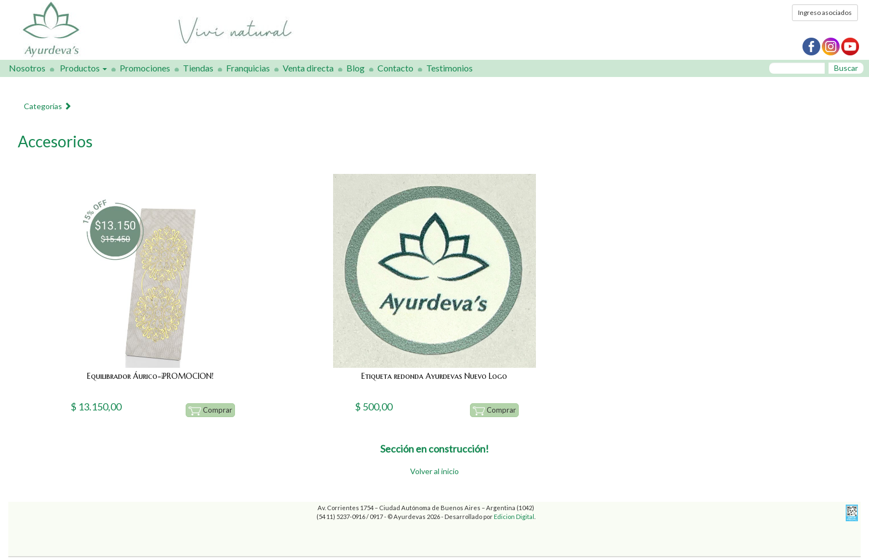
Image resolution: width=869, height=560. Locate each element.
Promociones (145, 68)
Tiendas (198, 68)
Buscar (846, 68)
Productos (83, 68)
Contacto (395, 68)
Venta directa (308, 68)
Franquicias (248, 68)
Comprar (210, 410)
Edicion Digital (514, 516)
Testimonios (449, 68)
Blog (355, 68)
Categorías (47, 106)
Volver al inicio (434, 471)
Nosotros (27, 68)
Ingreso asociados (825, 12)
